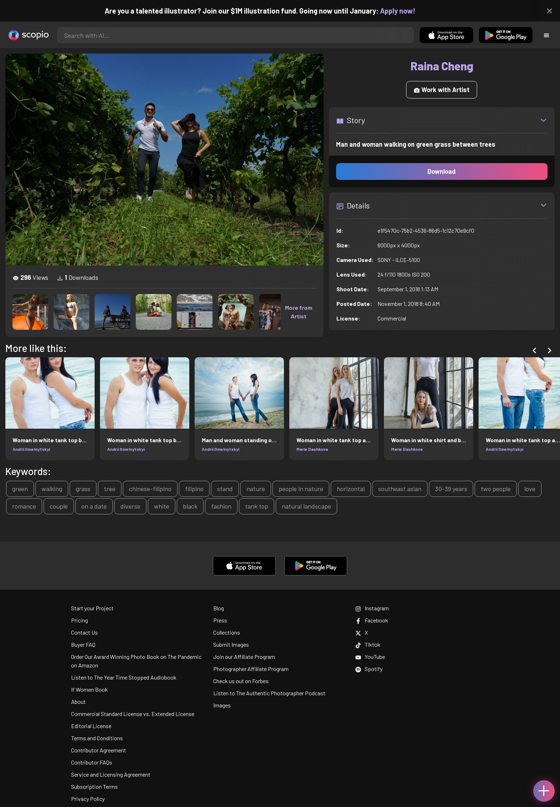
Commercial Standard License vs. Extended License (132, 713)
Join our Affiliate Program (244, 656)
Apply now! (404, 10)
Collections (226, 632)
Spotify (368, 668)
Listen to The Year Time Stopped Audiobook (123, 677)
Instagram (372, 608)
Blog (218, 608)
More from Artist (298, 311)
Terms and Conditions (97, 738)
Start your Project (92, 608)
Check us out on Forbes (241, 680)
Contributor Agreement (98, 750)
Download (442, 171)
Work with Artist (442, 90)
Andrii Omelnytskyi (31, 449)
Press (220, 620)
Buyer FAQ (83, 644)
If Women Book (89, 689)
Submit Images (231, 644)
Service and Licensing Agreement (110, 774)
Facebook (371, 620)
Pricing (79, 620)
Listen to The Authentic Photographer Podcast (269, 693)
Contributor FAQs (91, 762)
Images (222, 705)
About (78, 701)
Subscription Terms (94, 786)
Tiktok (367, 644)
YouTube (370, 656)
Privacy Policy (88, 798)
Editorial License (91, 725)
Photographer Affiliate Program (251, 668)
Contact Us (84, 632)
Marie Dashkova (312, 449)
